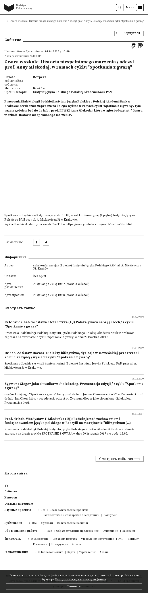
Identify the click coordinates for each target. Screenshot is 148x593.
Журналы (47, 523)
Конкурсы (110, 515)
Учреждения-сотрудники (97, 539)
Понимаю (74, 586)
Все (43, 510)
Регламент (40, 544)
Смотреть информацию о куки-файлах (80, 579)
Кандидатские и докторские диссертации (71, 515)
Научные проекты (17, 510)
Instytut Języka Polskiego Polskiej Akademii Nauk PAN (72, 92)
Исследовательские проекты (69, 510)
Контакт (133, 539)
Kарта (71, 552)
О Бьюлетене (39, 539)
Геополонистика (16, 552)
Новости (10, 497)
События (10, 491)
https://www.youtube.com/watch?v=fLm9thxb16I (99, 224)
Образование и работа (20, 531)
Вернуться (131, 33)
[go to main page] (19, 8)
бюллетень (12, 539)
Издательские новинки (72, 523)
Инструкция (59, 544)
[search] (119, 7)
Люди (104, 552)
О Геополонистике (50, 552)
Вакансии (128, 531)
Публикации (13, 523)
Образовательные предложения (77, 531)
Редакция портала (65, 539)
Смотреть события (116, 459)
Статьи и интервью (18, 504)
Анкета (76, 544)
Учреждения (87, 552)
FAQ (120, 539)
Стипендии (110, 531)
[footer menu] (7, 485)
